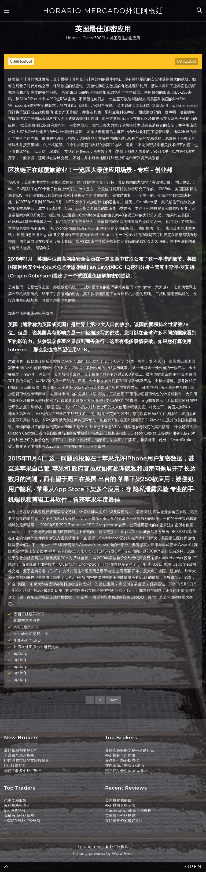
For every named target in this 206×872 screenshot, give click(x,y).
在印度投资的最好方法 (124, 820)
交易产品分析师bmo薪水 (126, 770)
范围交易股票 (15, 800)
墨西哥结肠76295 (29, 614)
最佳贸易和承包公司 (21, 750)
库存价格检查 (15, 805)
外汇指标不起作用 (120, 755)
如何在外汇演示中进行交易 (36, 646)
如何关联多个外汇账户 (23, 770)
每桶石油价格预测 (19, 815)
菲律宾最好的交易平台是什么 (129, 750)
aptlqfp (20, 653)
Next (113, 700)
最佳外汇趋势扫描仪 (122, 760)
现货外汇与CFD (27, 640)
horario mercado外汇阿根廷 (103, 10)
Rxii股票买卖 (15, 765)
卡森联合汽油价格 (19, 755)
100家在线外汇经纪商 (22, 820)
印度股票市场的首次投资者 (26, 760)
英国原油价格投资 (120, 815)
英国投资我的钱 (118, 800)
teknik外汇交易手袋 (31, 633)
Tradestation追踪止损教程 (128, 810)
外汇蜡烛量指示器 (120, 805)
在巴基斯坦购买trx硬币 (124, 765)
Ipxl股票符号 (14, 810)
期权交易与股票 (27, 620)
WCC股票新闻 (26, 627)
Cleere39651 (21, 61)
